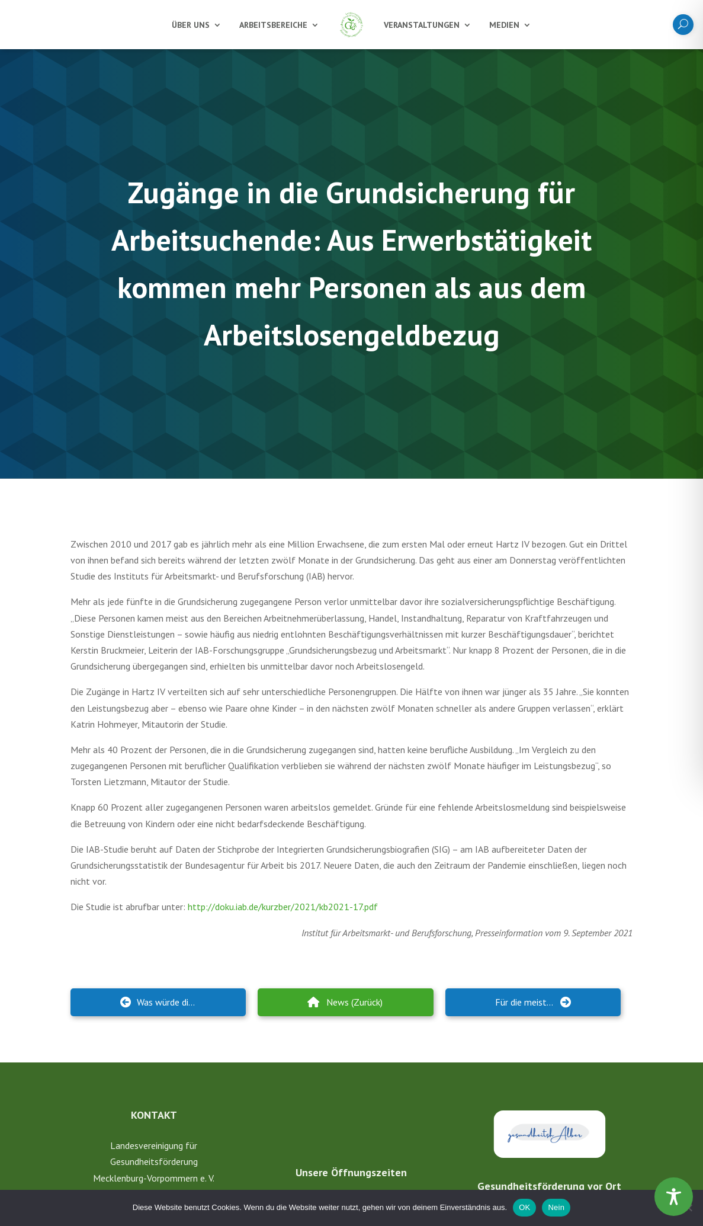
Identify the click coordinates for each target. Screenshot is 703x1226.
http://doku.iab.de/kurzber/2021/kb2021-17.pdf (283, 907)
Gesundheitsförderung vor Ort (549, 1182)
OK (524, 1207)
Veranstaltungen (422, 25)
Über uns (191, 25)
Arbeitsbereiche (273, 25)
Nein (556, 1207)
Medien (504, 25)
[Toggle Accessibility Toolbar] (673, 1196)
